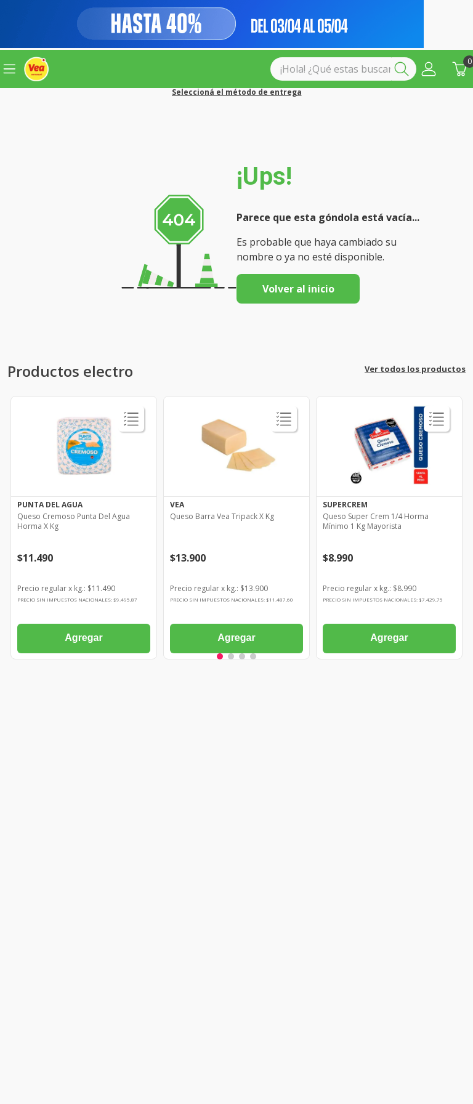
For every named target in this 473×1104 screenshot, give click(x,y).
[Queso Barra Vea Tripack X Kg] (236, 531)
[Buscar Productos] (404, 69)
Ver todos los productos (415, 368)
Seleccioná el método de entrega (237, 92)
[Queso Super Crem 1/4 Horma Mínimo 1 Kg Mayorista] (389, 531)
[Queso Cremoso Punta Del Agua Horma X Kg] (83, 531)
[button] (429, 69)
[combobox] (343, 69)
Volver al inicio (298, 289)
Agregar (83, 637)
